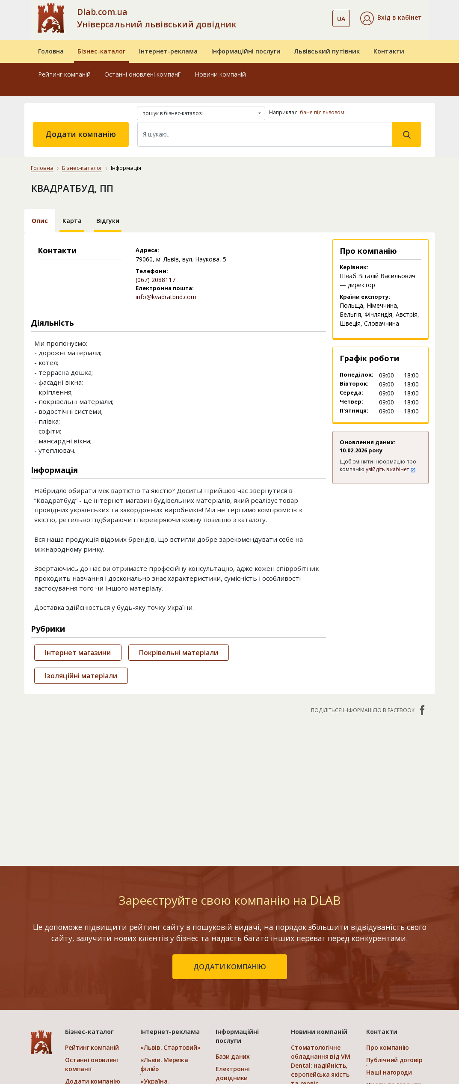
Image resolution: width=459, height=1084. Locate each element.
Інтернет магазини (78, 652)
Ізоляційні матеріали (81, 675)
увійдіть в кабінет (391, 469)
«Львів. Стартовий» (170, 1047)
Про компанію (387, 1047)
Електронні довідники (232, 1073)
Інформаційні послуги (246, 51)
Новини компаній (220, 74)
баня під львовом (322, 112)
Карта (72, 221)
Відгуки (107, 221)
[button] (391, 18)
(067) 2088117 (155, 280)
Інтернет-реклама (168, 51)
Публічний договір (394, 1060)
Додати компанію (80, 134)
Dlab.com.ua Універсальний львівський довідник (156, 18)
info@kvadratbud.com (166, 297)
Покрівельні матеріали (178, 652)
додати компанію (229, 966)
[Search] (264, 134)
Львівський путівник (327, 51)
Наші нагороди (389, 1072)
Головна (51, 51)
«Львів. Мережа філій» (164, 1064)
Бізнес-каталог (101, 51)
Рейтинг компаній (64, 74)
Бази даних (232, 1056)
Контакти (388, 51)
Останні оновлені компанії (142, 74)
